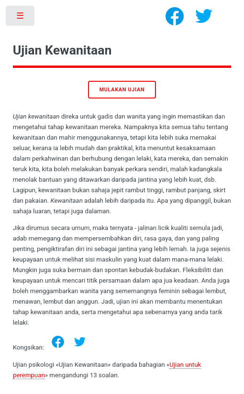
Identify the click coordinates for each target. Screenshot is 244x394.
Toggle (21, 18)
